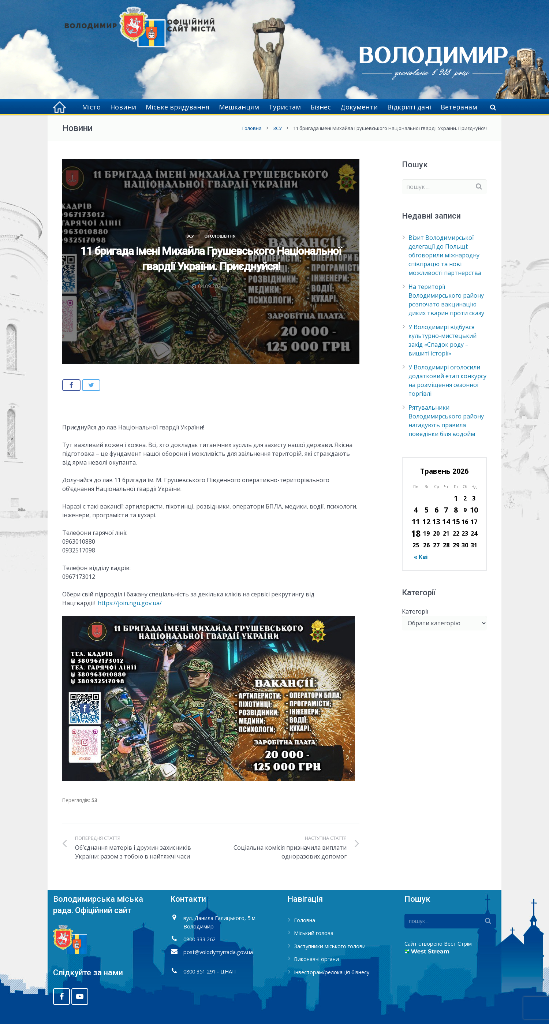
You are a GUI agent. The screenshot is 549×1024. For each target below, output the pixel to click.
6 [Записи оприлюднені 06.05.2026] (436, 510)
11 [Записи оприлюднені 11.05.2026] (416, 521)
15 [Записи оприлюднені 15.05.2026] (456, 521)
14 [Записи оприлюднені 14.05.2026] (446, 521)
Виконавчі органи (316, 959)
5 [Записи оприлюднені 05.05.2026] (427, 510)
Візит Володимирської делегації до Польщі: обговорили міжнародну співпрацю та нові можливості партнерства (444, 255)
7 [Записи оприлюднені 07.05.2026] (446, 510)
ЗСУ (277, 128)
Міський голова (313, 933)
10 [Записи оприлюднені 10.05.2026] (474, 510)
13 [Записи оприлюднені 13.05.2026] (436, 521)
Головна (252, 128)
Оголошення (220, 236)
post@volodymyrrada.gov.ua (218, 952)
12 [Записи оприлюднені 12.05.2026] (426, 521)
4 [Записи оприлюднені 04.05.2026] (416, 510)
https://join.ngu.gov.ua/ (130, 603)
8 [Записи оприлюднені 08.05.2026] (456, 510)
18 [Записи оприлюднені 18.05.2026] (416, 533)
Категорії (415, 611)
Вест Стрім (458, 943)
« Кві (421, 557)
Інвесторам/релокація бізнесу (331, 972)
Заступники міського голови (330, 946)
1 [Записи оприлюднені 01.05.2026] (456, 498)
